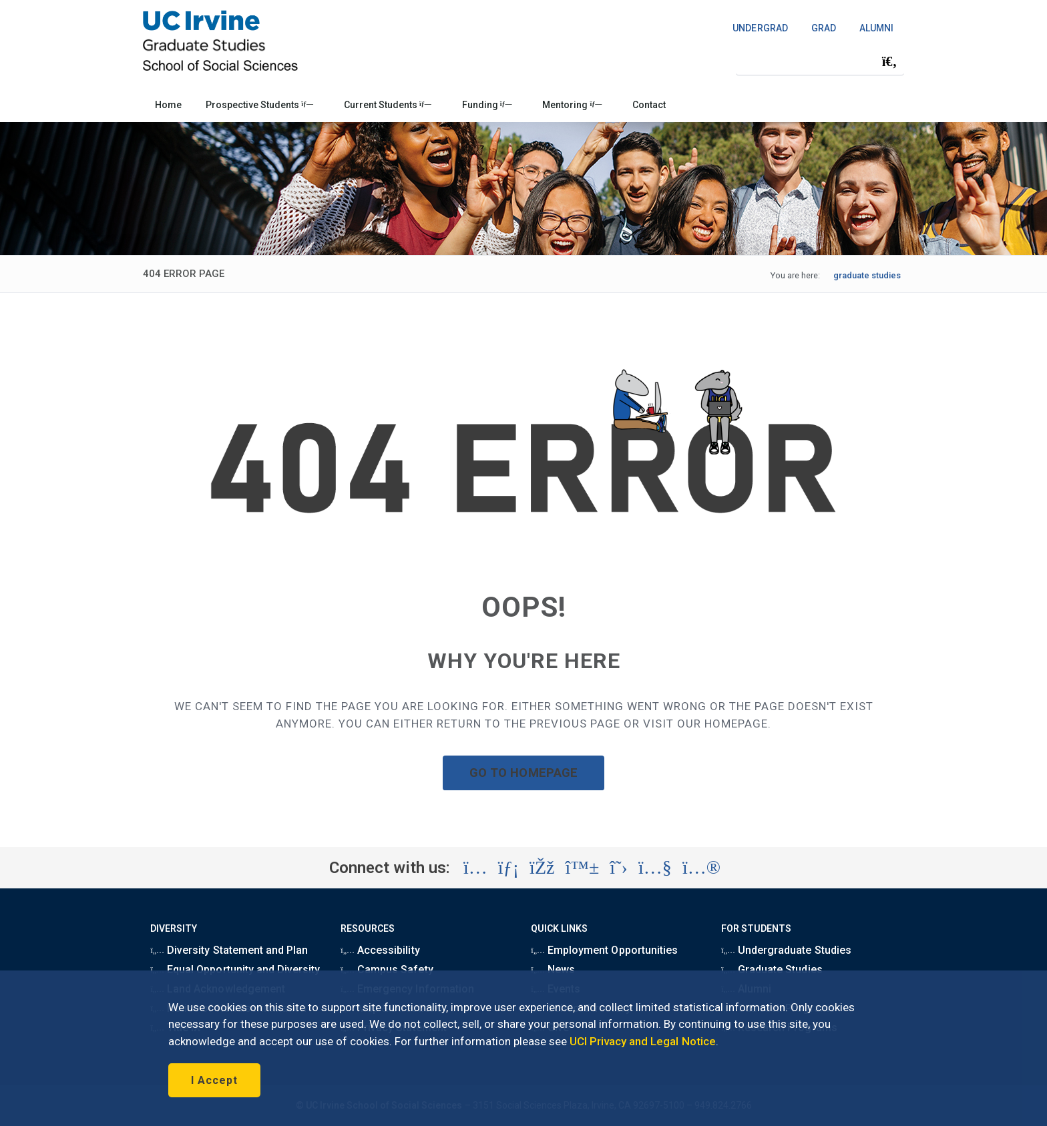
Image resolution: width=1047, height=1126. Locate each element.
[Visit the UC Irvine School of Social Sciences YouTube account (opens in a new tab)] (655, 868)
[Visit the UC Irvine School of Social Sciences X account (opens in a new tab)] (619, 868)
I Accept (214, 1080)
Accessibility (380, 950)
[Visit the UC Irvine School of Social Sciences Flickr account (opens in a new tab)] (701, 868)
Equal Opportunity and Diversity (235, 969)
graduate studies (867, 275)
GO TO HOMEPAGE (523, 773)
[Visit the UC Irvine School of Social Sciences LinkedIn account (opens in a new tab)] (508, 868)
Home (168, 104)
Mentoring (572, 104)
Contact (649, 104)
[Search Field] (820, 61)
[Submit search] (889, 61)
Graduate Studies (771, 969)
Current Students (387, 104)
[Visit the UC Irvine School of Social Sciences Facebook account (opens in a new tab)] (542, 868)
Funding (487, 104)
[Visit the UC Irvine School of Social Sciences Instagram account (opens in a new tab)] (475, 868)
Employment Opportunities (604, 950)
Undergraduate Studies (786, 950)
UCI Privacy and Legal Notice (643, 1041)
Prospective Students (259, 104)
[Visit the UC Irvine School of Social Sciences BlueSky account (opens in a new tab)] (583, 868)
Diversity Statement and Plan (229, 950)
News (553, 969)
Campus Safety (387, 969)
